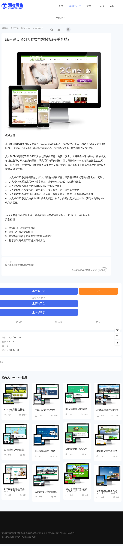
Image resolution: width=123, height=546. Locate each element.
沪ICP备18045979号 (63, 535)
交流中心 (61, 18)
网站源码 (25, 28)
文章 (90, 6)
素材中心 (75, 6)
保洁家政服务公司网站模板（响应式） (89, 270)
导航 (112, 6)
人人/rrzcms (37, 28)
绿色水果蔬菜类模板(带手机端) (19, 265)
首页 (60, 6)
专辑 (101, 6)
